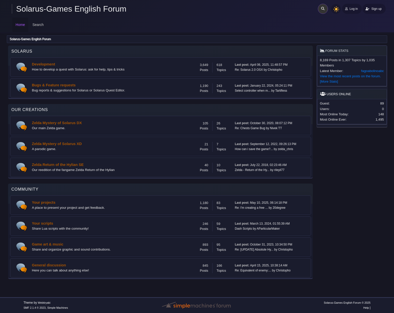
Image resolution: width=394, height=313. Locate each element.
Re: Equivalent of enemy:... (253, 270)
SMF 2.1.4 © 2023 (34, 307)
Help (366, 307)
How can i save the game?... (254, 149)
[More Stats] (329, 81)
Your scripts (42, 223)
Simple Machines (57, 307)
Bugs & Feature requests (54, 85)
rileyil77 (279, 170)
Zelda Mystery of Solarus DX (57, 123)
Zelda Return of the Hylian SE (58, 165)
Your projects (43, 202)
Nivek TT (276, 128)
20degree (279, 208)
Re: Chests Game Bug (250, 128)
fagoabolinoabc (372, 71)
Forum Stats (334, 51)
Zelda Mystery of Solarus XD (57, 144)
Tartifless (281, 90)
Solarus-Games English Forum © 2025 (347, 302)
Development (43, 64)
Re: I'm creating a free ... (251, 208)
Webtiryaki (44, 302)
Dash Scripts (243, 228)
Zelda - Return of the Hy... (252, 170)
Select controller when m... (252, 90)
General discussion (49, 265)
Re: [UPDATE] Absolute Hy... (254, 249)
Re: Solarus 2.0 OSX (249, 70)
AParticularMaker (268, 228)
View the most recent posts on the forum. (350, 76)
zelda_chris (285, 149)
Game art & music (48, 244)
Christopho (275, 70)
